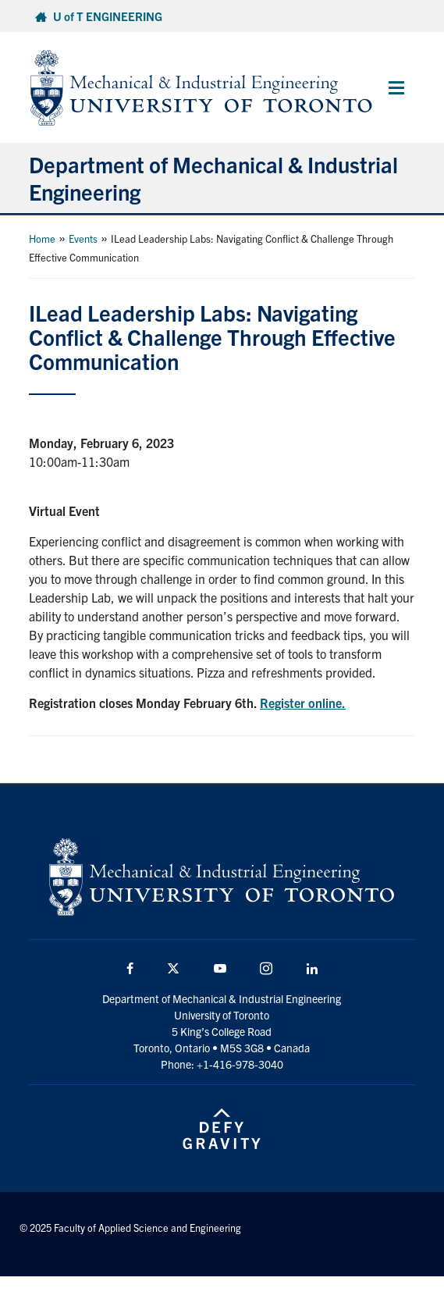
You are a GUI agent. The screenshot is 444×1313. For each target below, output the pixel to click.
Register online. (303, 702)
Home (42, 238)
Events (83, 238)
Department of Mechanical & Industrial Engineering (213, 177)
